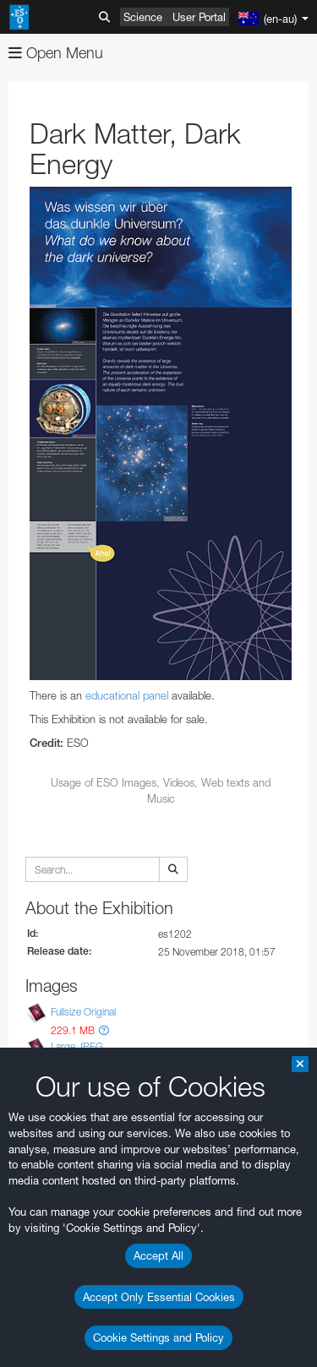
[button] (104, 1030)
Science (142, 17)
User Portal (199, 17)
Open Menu (55, 53)
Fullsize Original (83, 1011)
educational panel (126, 695)
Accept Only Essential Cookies (159, 1297)
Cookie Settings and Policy (158, 1337)
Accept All (158, 1255)
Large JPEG (77, 1046)
